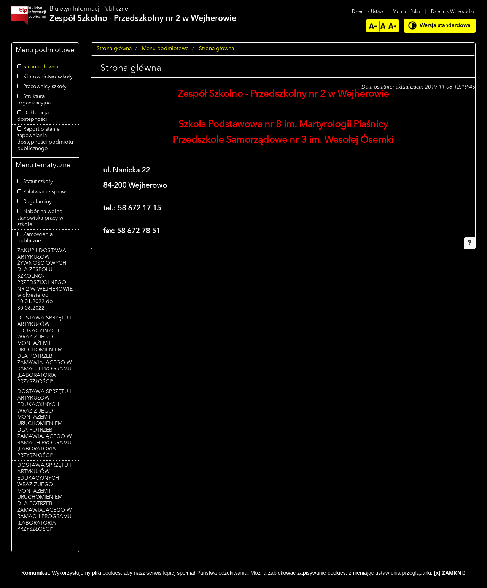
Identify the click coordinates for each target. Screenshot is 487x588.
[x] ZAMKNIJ (450, 573)
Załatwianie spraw (44, 191)
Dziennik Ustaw (367, 11)
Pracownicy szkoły (45, 86)
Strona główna (40, 67)
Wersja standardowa (445, 25)
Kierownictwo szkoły (48, 76)
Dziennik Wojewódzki (453, 11)
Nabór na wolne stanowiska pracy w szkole (40, 218)
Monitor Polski (407, 11)
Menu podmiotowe (165, 48)
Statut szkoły (38, 181)
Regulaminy (37, 201)
